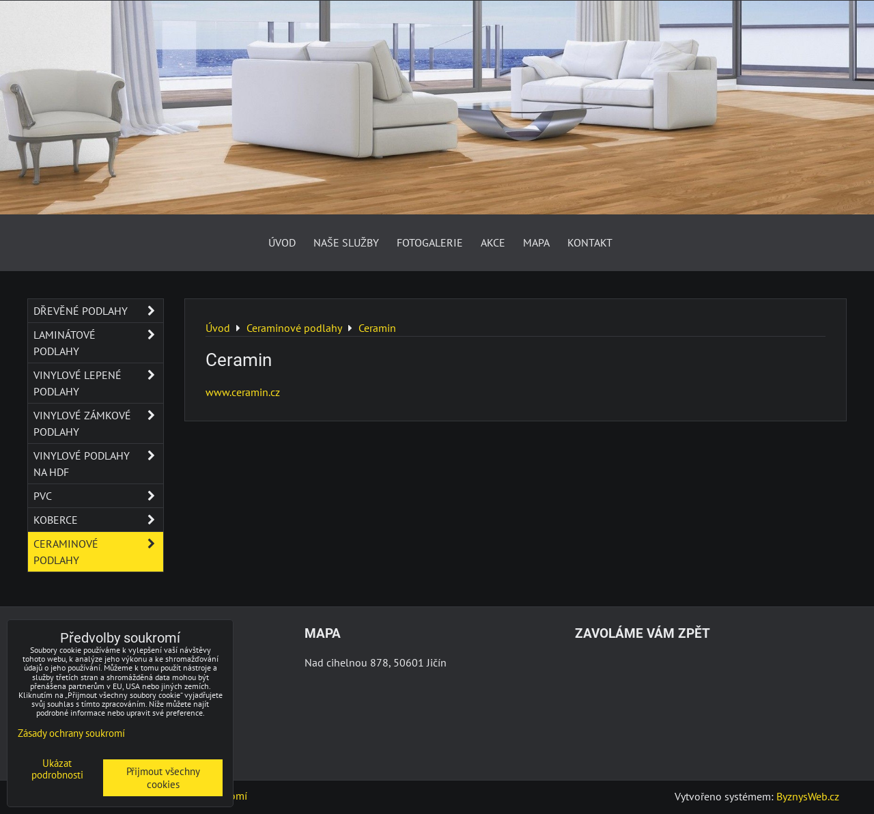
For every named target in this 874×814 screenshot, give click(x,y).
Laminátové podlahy (98, 343)
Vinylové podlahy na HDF (98, 463)
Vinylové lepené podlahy (98, 383)
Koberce (98, 519)
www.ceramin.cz (243, 392)
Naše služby (346, 242)
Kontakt (589, 242)
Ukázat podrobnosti (57, 769)
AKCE (493, 242)
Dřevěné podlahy (98, 310)
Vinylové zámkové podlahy (98, 423)
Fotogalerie (430, 242)
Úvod (282, 242)
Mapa (536, 242)
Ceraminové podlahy (98, 552)
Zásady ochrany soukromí (71, 733)
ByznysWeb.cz (807, 796)
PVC (98, 495)
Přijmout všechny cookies (163, 778)
